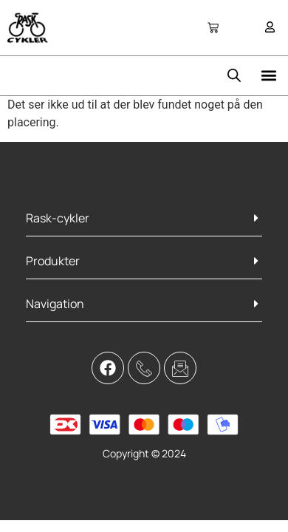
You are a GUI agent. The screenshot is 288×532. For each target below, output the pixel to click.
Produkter (53, 261)
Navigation (55, 304)
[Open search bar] (234, 75)
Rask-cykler (57, 218)
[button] (268, 76)
